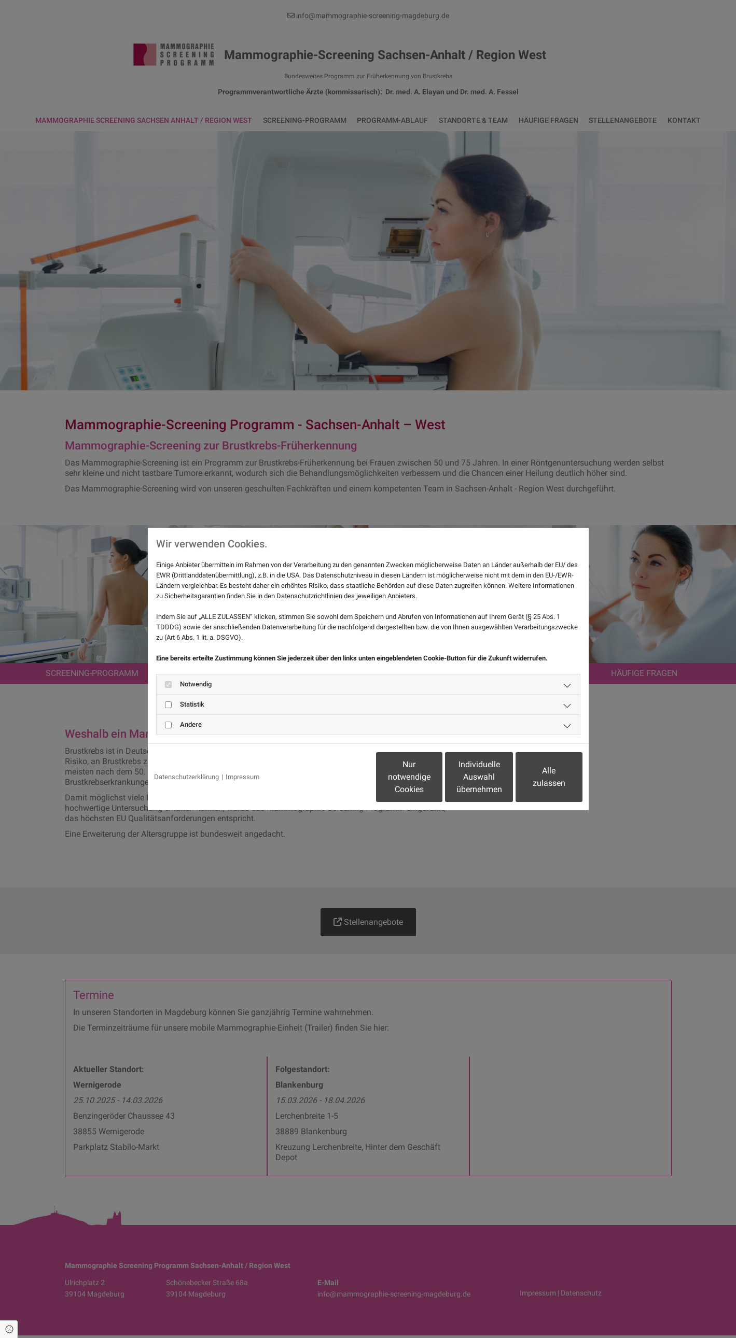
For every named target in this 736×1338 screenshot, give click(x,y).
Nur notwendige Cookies (337, 777)
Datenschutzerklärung (186, 777)
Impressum (242, 777)
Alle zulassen (534, 777)
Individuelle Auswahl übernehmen (436, 776)
